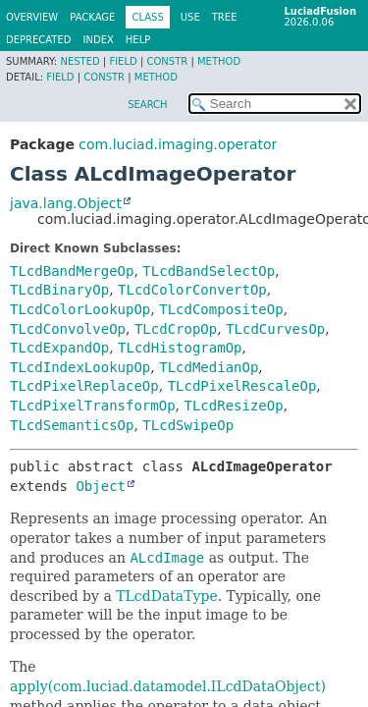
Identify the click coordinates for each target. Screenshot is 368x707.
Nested (79, 61)
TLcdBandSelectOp (208, 271)
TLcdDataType (166, 596)
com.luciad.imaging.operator (178, 144)
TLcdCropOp (175, 329)
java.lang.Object (66, 203)
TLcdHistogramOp (179, 347)
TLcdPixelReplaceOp (84, 386)
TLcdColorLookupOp (80, 309)
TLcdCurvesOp (275, 329)
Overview (32, 17)
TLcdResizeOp (233, 405)
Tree (224, 17)
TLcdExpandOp (59, 347)
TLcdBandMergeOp (71, 271)
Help (138, 39)
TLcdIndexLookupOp (80, 367)
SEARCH (147, 104)
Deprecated (39, 39)
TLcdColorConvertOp (192, 290)
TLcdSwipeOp (188, 425)
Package (92, 17)
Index (98, 39)
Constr (166, 61)
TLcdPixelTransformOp (93, 405)
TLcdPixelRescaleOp (242, 386)
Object (101, 486)
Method (218, 61)
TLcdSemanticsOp (71, 425)
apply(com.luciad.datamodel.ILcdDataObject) (168, 686)
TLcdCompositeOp (221, 309)
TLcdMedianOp (208, 367)
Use (190, 17)
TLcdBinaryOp (59, 290)
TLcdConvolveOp (68, 329)
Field (122, 61)
